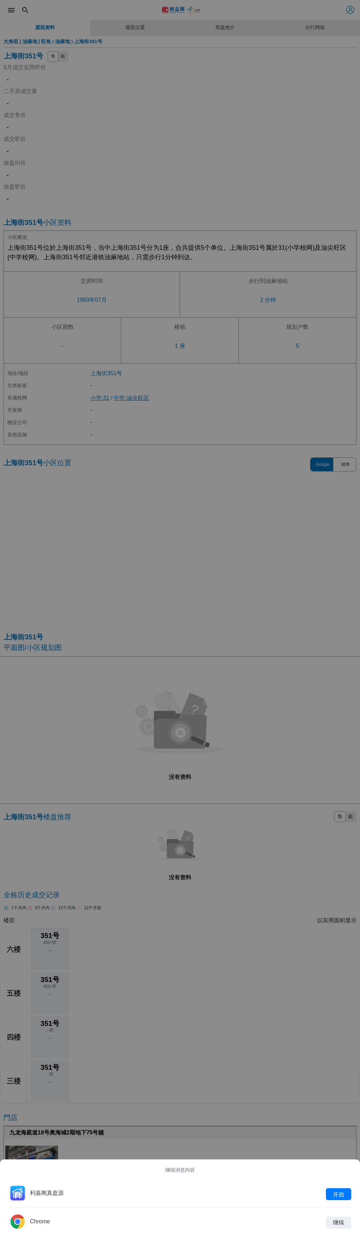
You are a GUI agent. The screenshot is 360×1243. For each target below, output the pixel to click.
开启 (338, 1194)
